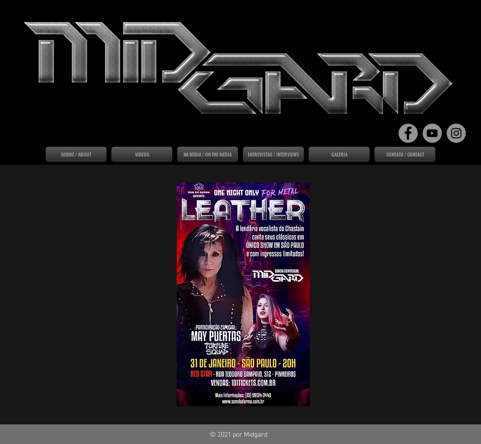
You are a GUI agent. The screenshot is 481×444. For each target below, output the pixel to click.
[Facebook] (408, 133)
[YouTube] (432, 133)
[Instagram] (456, 133)
